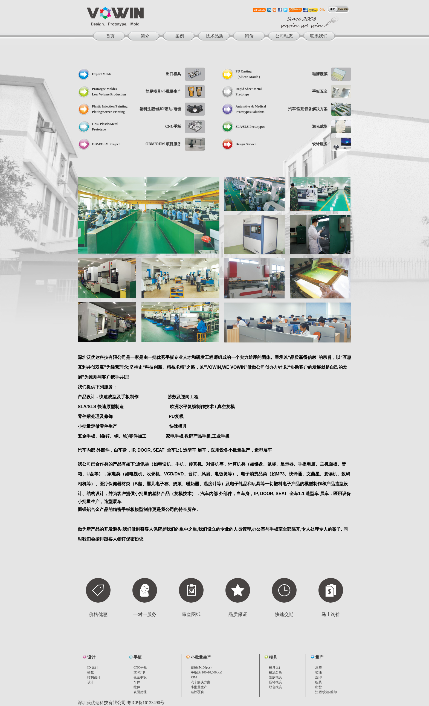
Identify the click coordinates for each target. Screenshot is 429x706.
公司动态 (284, 36)
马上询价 (330, 614)
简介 (145, 36)
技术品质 (214, 36)
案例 (179, 36)
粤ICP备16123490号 (145, 702)
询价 (249, 36)
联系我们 (318, 36)
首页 (110, 36)
